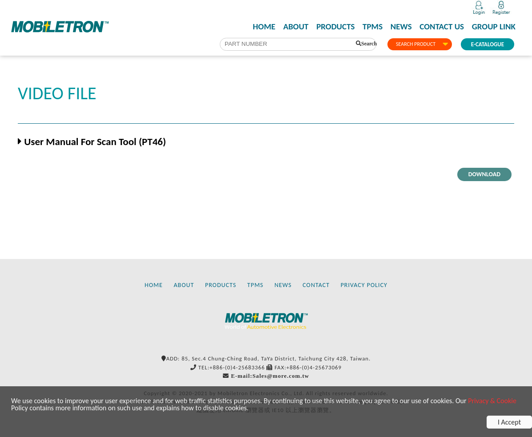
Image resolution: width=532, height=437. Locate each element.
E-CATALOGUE (487, 44)
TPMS (373, 27)
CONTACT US (441, 27)
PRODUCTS (335, 27)
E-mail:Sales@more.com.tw (270, 376)
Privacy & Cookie (492, 401)
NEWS (401, 27)
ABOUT (296, 27)
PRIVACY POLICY (364, 285)
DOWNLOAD (484, 174)
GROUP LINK (494, 27)
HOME (264, 27)
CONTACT (316, 285)
